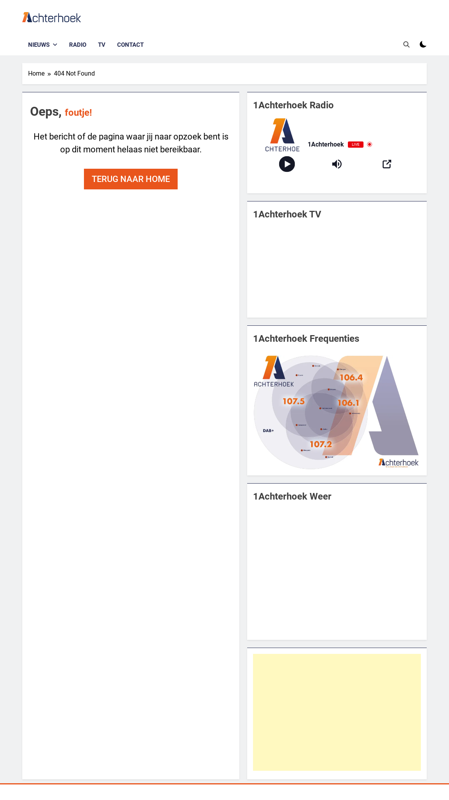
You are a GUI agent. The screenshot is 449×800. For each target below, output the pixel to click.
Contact (130, 44)
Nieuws (39, 44)
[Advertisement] (337, 712)
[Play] (287, 164)
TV (101, 44)
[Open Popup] (387, 164)
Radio (77, 44)
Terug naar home (131, 179)
